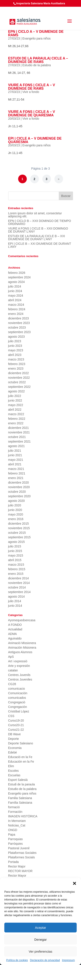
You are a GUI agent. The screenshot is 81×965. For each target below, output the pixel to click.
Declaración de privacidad (45, 960)
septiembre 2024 (19, 277)
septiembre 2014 (19, 592)
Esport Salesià (18, 780)
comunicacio (16, 688)
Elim (11, 766)
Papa (11, 834)
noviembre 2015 (19, 528)
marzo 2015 (16, 564)
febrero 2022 (16, 418)
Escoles (13, 770)
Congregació (16, 702)
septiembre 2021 (19, 441)
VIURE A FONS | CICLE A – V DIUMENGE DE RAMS (31, 86)
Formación (15, 811)
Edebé (12, 752)
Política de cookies (17, 960)
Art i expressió (17, 661)
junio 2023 (15, 345)
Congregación (17, 707)
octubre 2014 (17, 587)
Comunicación (17, 693)
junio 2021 (15, 455)
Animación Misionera (22, 647)
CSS (11, 716)
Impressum (68, 960)
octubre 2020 (17, 491)
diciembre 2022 (18, 373)
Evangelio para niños (36, 38)
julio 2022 (14, 396)
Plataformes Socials (21, 857)
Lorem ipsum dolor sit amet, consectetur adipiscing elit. (35, 215)
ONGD (12, 830)
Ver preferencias (40, 951)
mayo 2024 (15, 295)
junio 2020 (15, 510)
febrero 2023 (16, 364)
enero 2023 (16, 368)
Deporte (13, 738)
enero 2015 (16, 573)
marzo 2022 (16, 414)
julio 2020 (14, 505)
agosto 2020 (16, 500)
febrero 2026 (16, 272)
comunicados (17, 697)
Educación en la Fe (21, 761)
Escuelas (14, 775)
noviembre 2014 (19, 583)
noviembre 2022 (19, 377)
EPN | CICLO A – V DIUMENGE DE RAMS (36, 33)
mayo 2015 (15, 555)
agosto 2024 (16, 282)
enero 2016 (16, 519)
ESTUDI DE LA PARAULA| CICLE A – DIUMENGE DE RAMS (38, 60)
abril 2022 (15, 409)
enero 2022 (16, 423)
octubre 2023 (17, 327)
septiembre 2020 (19, 496)
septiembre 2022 (19, 386)
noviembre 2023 (19, 323)
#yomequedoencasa (21, 620)
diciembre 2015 (18, 523)
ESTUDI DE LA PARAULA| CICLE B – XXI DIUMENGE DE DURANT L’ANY (36, 237)
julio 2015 (14, 546)
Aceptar (40, 927)
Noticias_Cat (16, 825)
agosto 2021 (16, 446)
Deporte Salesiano (20, 743)
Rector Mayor (17, 875)
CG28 (12, 684)
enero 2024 (16, 314)
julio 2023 (14, 341)
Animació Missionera (22, 643)
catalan (13, 670)
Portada (13, 862)
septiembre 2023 (19, 332)
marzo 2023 (16, 359)
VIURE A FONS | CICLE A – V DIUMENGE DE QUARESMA (31, 113)
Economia (15, 748)
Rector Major (16, 866)
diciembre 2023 (18, 318)
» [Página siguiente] (59, 179)
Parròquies (15, 843)
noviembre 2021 (19, 432)
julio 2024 (14, 286)
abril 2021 (15, 464)
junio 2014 (15, 605)
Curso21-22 (16, 729)
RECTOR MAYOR (20, 871)
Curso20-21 (16, 725)
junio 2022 (15, 400)
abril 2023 (15, 355)
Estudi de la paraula (21, 784)
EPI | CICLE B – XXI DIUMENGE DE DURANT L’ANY (39, 245)
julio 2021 (14, 450)
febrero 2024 (16, 309)
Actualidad (15, 629)
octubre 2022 (17, 382)
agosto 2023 (16, 336)
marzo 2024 (16, 304)
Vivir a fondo (30, 92)
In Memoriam (17, 821)
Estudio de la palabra (36, 65)
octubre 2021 (17, 437)
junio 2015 (15, 551)
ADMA (12, 634)
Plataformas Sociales (22, 852)
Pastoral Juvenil (19, 848)
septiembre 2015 (19, 537)
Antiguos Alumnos (20, 652)
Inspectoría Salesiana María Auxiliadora (40, 3)
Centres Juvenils (19, 675)
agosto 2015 (16, 542)
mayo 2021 (15, 459)
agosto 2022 (16, 391)
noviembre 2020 (19, 487)
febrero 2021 (16, 473)
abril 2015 (15, 560)
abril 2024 (15, 300)
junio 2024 (15, 291)
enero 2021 (16, 478)
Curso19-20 (16, 720)
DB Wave (14, 734)
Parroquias (15, 839)
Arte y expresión (19, 666)
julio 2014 (14, 601)
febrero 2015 (16, 569)
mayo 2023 (15, 350)
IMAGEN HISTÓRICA (22, 816)
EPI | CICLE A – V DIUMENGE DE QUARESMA (35, 140)
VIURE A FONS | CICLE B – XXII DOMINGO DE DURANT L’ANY (38, 230)
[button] (74, 883)
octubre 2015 (17, 532)
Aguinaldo (15, 638)
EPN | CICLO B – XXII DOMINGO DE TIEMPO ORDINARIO (39, 222)
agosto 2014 (16, 596)
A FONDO (15, 624)
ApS (11, 656)
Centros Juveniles (20, 679)
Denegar (40, 939)
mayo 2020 (15, 514)
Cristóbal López (18, 711)
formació (14, 807)
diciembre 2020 (18, 482)
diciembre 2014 (18, 578)
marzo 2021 (16, 469)
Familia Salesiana (20, 798)
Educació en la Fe (20, 757)
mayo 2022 (15, 405)
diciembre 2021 (18, 428)
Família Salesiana (20, 802)
